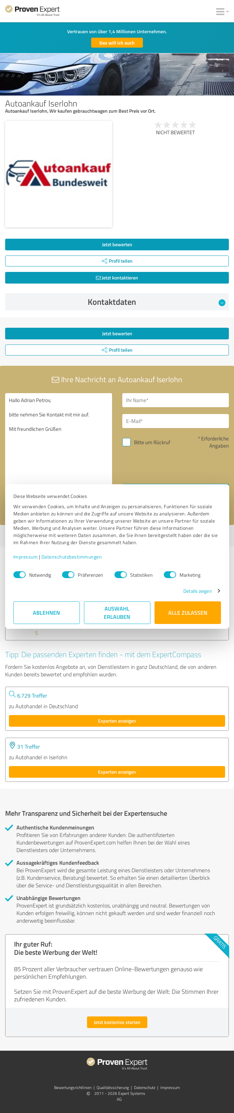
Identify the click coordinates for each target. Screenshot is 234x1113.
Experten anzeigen (117, 720)
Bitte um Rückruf (152, 442)
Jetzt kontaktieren (117, 277)
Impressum (25, 556)
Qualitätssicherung (113, 1087)
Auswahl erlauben (117, 612)
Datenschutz (144, 1087)
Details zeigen (197, 591)
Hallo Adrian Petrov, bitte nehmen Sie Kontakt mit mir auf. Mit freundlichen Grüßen (58, 452)
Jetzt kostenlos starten (117, 1022)
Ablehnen (46, 612)
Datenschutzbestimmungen (71, 556)
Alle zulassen (187, 612)
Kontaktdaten (156, 302)
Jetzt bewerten (117, 244)
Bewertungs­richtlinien (72, 1087)
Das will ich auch (117, 42)
